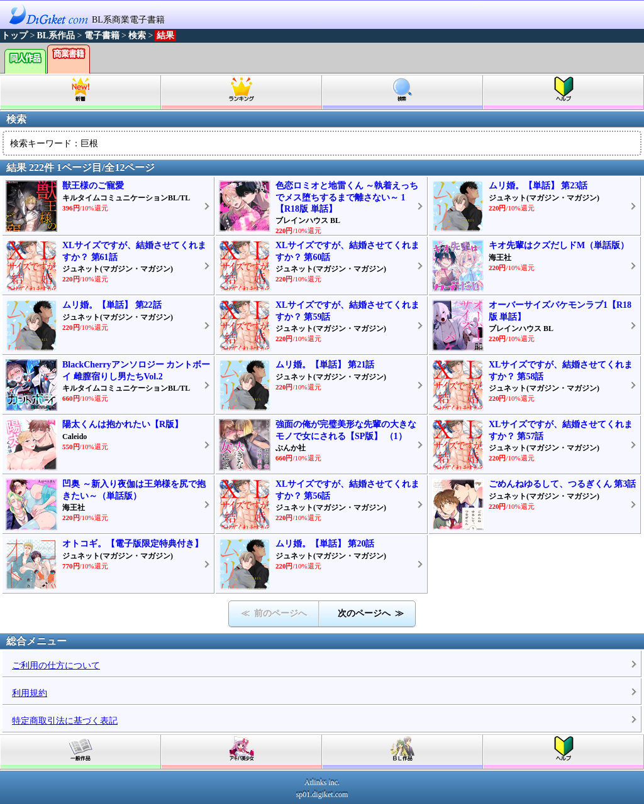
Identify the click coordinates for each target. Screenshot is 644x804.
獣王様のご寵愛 (93, 185)
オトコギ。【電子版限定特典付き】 (132, 543)
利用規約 (29, 693)
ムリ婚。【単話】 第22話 (112, 305)
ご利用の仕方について (56, 665)
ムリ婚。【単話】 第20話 (325, 543)
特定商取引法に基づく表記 (65, 720)
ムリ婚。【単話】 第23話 (538, 185)
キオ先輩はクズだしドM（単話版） (559, 245)
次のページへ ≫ (371, 613)
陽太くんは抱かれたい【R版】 (122, 424)
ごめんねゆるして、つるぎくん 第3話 (562, 484)
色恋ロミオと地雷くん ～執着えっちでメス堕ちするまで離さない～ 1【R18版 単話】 (347, 197)
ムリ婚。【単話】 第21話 (325, 364)
